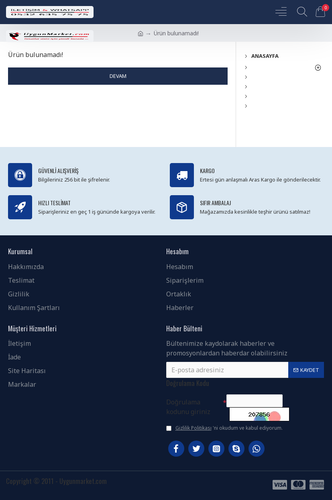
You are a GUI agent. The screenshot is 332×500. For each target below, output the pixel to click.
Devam (118, 76)
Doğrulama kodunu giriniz (188, 402)
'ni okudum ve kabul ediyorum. (224, 428)
